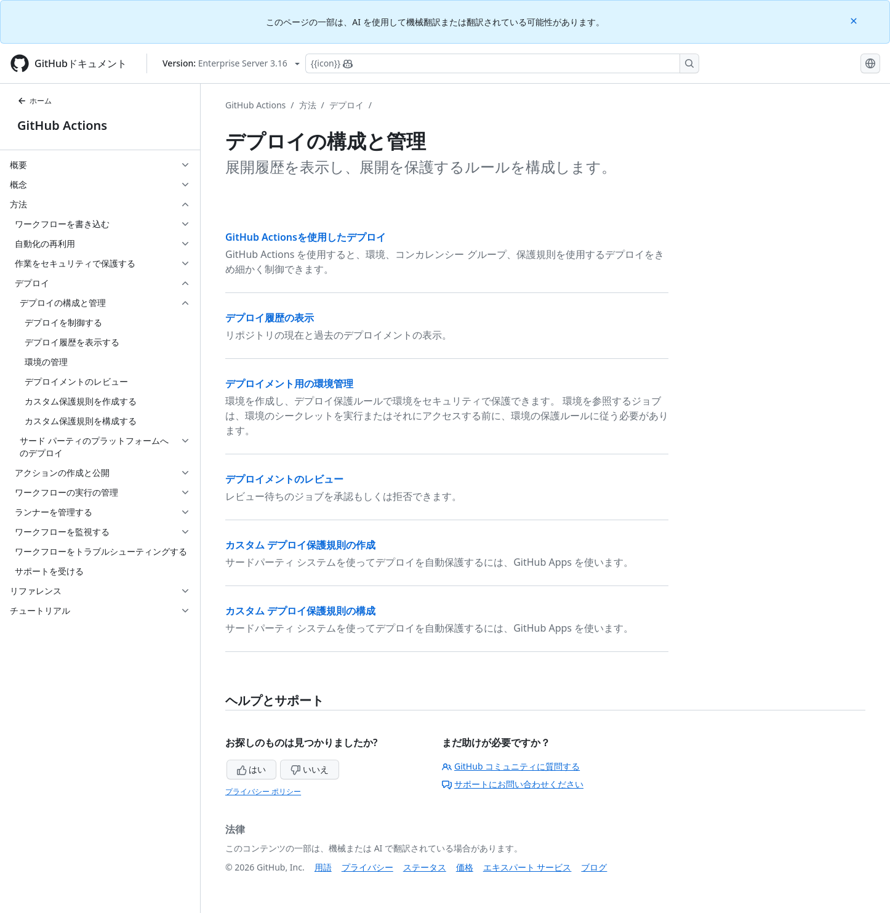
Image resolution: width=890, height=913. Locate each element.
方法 (307, 105)
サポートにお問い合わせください (512, 784)
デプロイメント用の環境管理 (289, 383)
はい (252, 769)
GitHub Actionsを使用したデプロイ (305, 237)
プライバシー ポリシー (263, 791)
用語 (323, 867)
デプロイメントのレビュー (284, 479)
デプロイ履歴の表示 (269, 317)
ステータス (424, 867)
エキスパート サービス (527, 867)
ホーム (34, 100)
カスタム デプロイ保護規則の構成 (300, 610)
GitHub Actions (62, 125)
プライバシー (367, 867)
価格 (464, 867)
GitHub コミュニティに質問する (511, 766)
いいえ (310, 769)
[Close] (855, 20)
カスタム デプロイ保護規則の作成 (300, 545)
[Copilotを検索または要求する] (502, 63)
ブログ (594, 867)
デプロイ (346, 105)
